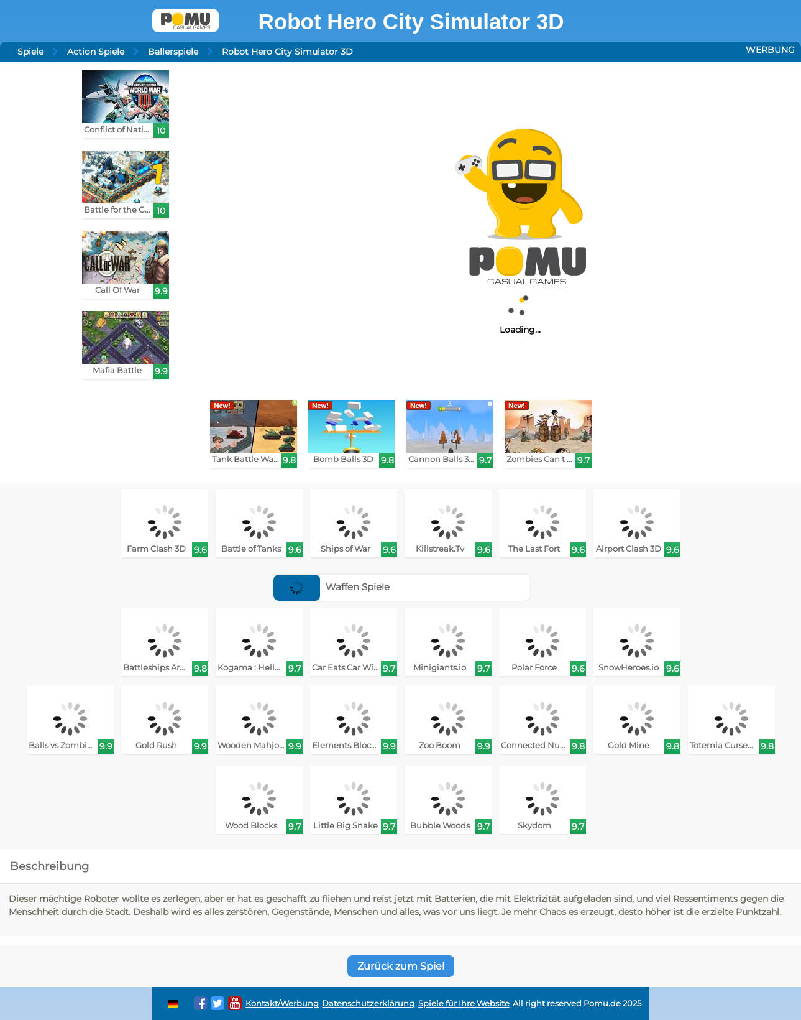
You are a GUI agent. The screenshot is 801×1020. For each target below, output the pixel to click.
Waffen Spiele (331, 587)
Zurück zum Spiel (400, 966)
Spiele (30, 51)
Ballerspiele (173, 51)
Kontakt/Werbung (282, 1003)
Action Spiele (95, 51)
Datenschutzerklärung (368, 1003)
